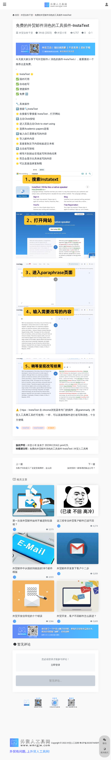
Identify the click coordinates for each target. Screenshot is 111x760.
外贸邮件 (43, 59)
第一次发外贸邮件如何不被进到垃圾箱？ (32, 522)
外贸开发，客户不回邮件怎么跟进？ (76, 616)
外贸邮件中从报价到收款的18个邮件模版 (33, 570)
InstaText (69, 59)
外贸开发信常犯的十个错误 (27, 616)
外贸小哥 (60, 32)
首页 (17, 15)
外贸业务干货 (27, 15)
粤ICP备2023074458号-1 (90, 743)
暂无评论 (24, 644)
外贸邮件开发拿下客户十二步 (73, 568)
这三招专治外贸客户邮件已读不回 (75, 520)
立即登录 (55, 665)
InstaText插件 (39, 428)
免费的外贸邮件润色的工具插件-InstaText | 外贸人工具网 (59, 448)
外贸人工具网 (73, 743)
